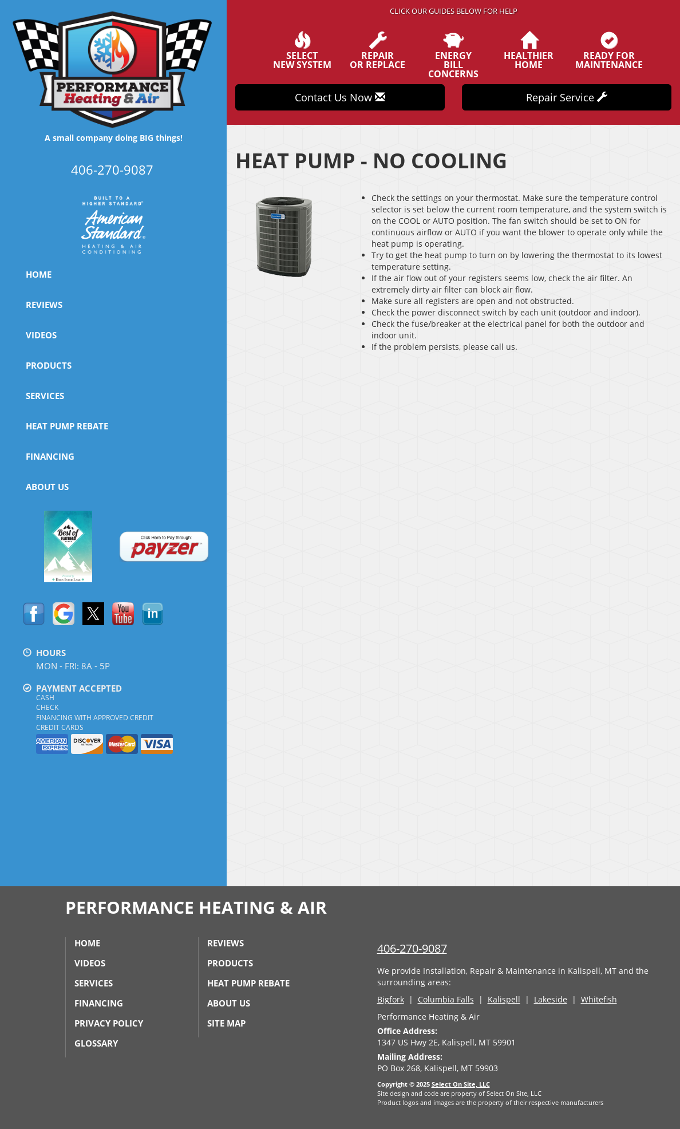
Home (39, 274)
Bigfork (390, 999)
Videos (41, 335)
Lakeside (550, 999)
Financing (50, 456)
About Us (47, 486)
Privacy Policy (108, 1023)
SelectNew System (302, 50)
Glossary (96, 1043)
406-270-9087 (412, 948)
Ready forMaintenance (609, 50)
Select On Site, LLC (461, 1084)
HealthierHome (529, 50)
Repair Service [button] (566, 97)
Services (45, 395)
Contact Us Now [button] (340, 97)
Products (49, 365)
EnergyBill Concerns (453, 54)
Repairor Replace (377, 50)
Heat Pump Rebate (67, 426)
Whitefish (599, 999)
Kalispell (504, 999)
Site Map (226, 1023)
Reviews (44, 304)
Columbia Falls (446, 999)
